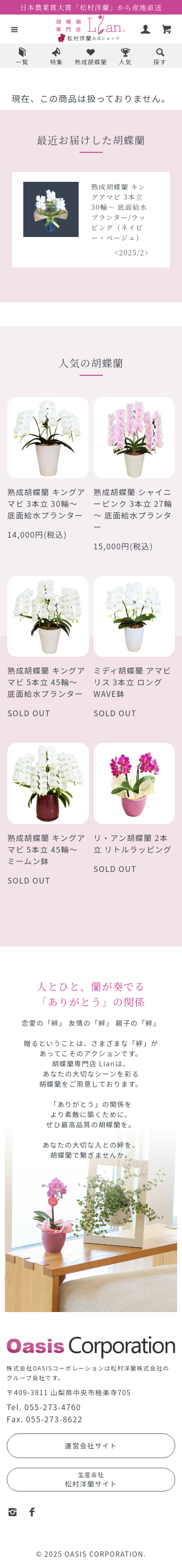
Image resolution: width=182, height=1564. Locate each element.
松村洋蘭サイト (91, 1479)
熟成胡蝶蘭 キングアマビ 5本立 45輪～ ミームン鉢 (46, 849)
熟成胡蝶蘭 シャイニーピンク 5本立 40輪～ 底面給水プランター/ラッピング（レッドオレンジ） (53, 217)
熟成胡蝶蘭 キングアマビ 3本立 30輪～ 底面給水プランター (46, 503)
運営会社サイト (91, 1445)
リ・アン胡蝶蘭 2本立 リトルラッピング (133, 843)
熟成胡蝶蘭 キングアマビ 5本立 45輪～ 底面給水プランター (46, 681)
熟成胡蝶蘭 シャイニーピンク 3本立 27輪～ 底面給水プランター (133, 509)
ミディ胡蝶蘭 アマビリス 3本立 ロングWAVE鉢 (132, 681)
